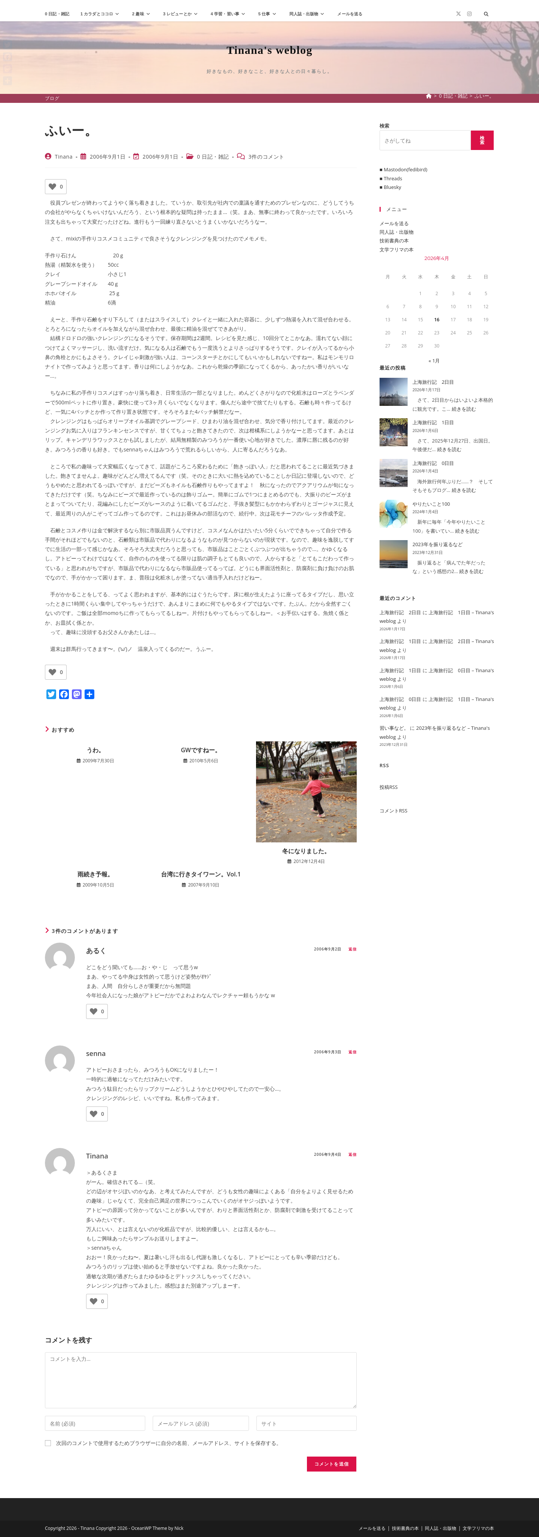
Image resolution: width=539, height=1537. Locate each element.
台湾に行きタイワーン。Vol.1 (201, 874)
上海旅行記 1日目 (433, 422)
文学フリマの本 (397, 249)
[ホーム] (429, 95)
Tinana (64, 156)
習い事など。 (394, 728)
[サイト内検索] (486, 14)
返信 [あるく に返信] (352, 949)
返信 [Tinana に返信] (352, 1154)
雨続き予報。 (95, 874)
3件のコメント (266, 156)
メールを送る (394, 223)
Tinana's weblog (269, 50)
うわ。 (95, 750)
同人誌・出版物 (397, 232)
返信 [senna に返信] (352, 1051)
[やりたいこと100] (394, 514)
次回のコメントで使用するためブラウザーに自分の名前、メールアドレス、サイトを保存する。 (168, 1442)
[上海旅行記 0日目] (394, 473)
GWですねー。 (201, 750)
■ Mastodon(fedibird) (403, 169)
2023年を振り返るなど (437, 544)
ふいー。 (484, 95)
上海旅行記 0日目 (433, 463)
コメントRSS (393, 810)
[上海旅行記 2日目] (394, 392)
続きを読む (464, 408)
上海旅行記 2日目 (433, 382)
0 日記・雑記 (213, 156)
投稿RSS (389, 787)
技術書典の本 (394, 240)
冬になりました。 (306, 851)
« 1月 (434, 360)
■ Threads (391, 178)
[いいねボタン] (52, 186)
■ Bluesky (390, 187)
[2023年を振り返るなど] (394, 554)
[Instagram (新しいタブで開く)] (469, 13)
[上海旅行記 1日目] (394, 432)
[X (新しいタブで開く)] (458, 13)
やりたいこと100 (431, 503)
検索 (384, 125)
